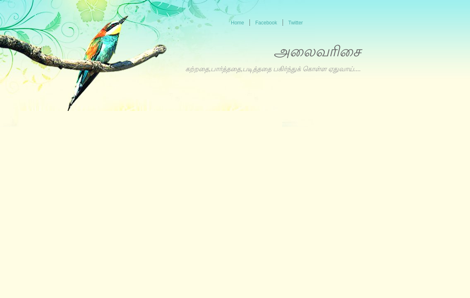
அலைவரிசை (317, 51)
